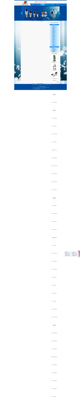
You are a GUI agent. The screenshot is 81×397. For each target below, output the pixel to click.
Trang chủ (33, 4)
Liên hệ (57, 4)
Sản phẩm (43, 4)
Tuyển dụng (52, 4)
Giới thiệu (38, 4)
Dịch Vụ (48, 4)
